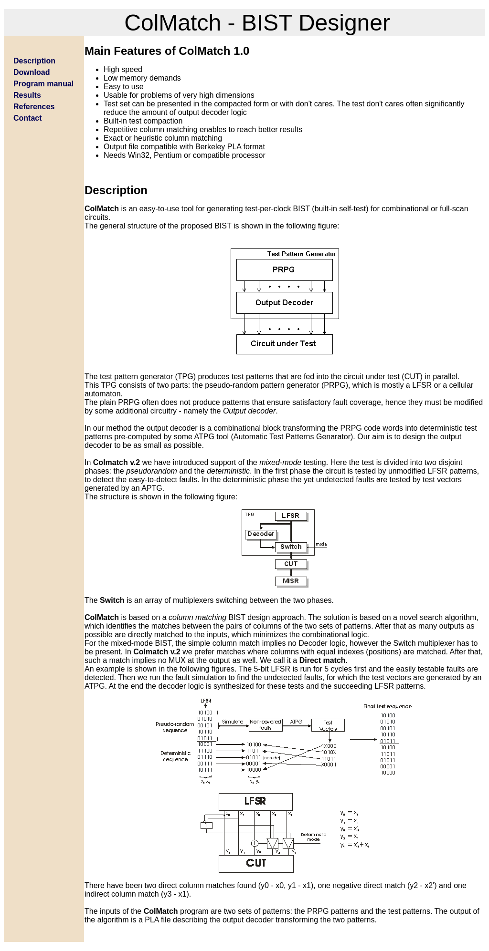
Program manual (43, 84)
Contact (27, 118)
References (33, 107)
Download (31, 72)
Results (27, 95)
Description (34, 61)
